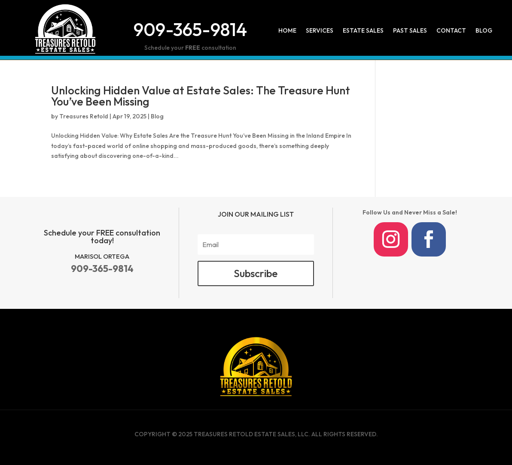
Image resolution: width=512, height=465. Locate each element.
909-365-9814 (190, 29)
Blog (483, 30)
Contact (451, 30)
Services (319, 30)
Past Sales (410, 30)
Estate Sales (363, 30)
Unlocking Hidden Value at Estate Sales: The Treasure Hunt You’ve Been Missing (200, 96)
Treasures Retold (83, 116)
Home (287, 30)
